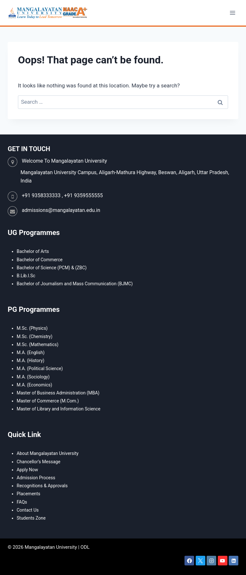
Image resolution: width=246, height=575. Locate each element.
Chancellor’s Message (38, 461)
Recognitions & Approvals (42, 485)
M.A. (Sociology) (33, 376)
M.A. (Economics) (34, 384)
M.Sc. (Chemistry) (35, 336)
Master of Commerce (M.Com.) (48, 400)
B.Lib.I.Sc (26, 275)
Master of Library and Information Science (58, 408)
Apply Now (27, 469)
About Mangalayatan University (47, 453)
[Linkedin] (233, 560)
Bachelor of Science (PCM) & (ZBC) (51, 267)
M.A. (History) (30, 360)
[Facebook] (189, 560)
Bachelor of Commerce (39, 259)
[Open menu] (232, 13)
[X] (200, 560)
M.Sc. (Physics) (32, 328)
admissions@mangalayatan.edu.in (61, 210)
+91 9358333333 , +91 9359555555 (62, 195)
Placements (28, 493)
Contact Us (28, 510)
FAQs (22, 502)
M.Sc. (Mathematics (37, 344)
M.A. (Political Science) (40, 368)
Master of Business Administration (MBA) (58, 392)
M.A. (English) (31, 352)
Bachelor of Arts (33, 251)
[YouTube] (222, 560)
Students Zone (31, 518)
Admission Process (36, 477)
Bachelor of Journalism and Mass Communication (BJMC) (75, 283)
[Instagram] (211, 560)
